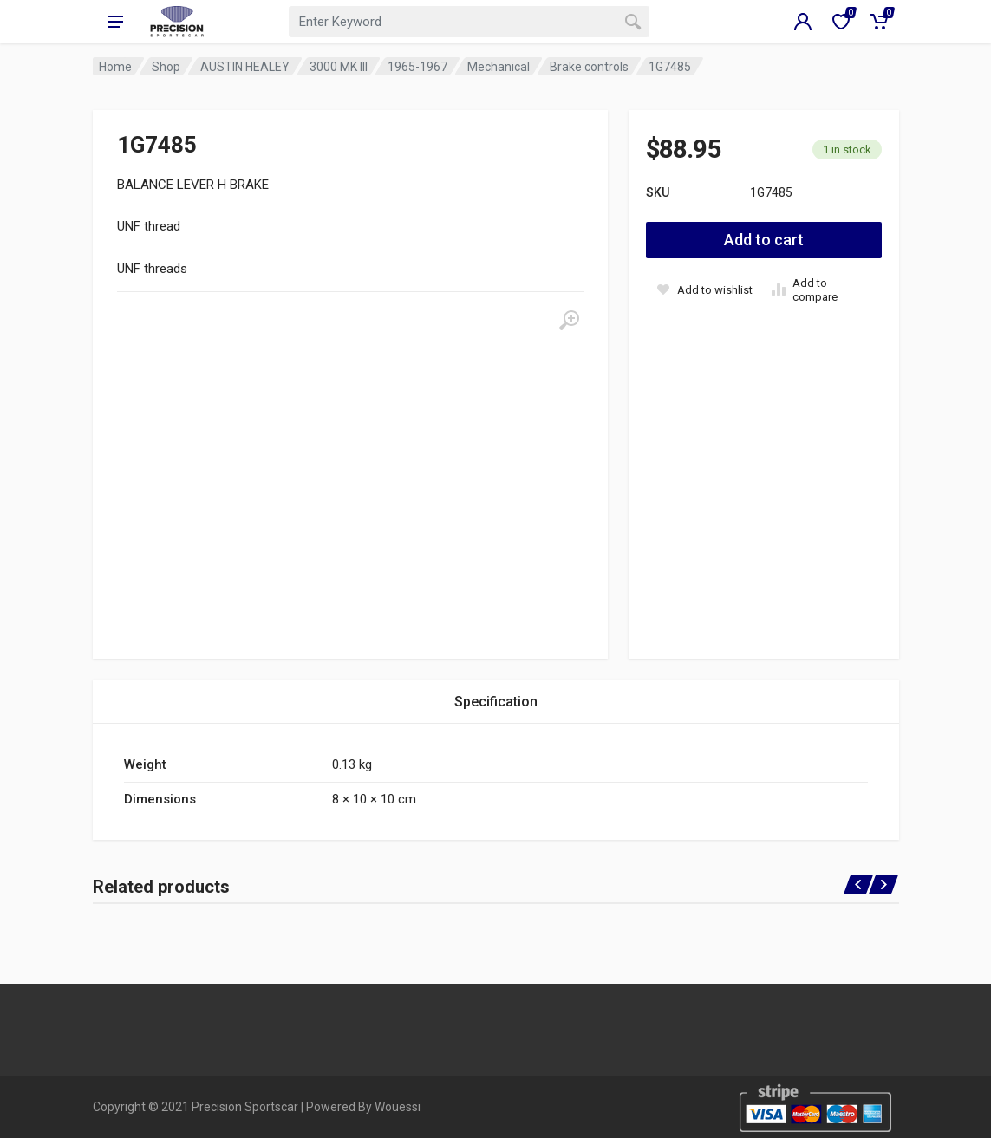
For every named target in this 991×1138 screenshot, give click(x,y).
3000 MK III (339, 67)
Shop (166, 67)
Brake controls (589, 67)
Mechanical (498, 67)
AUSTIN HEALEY (245, 67)
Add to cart (764, 240)
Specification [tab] (496, 701)
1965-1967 (417, 67)
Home (115, 67)
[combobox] (469, 21)
